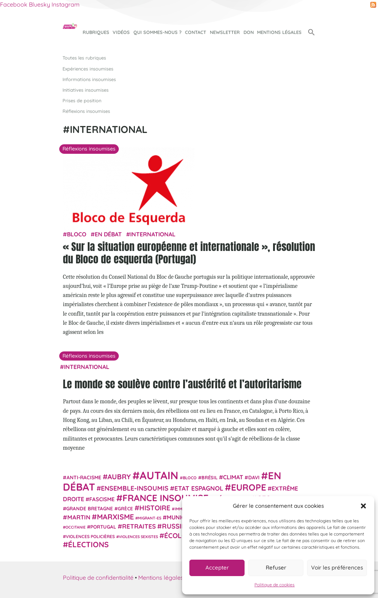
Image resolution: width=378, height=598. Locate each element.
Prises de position (82, 100)
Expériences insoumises (88, 69)
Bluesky (39, 4)
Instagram (66, 4)
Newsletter (225, 32)
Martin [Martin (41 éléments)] (78, 517)
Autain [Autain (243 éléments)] (159, 475)
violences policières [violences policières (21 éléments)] (90, 536)
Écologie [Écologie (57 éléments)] (180, 535)
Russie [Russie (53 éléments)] (173, 526)
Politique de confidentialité (98, 577)
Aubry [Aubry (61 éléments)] (119, 476)
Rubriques (96, 32)
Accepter (217, 567)
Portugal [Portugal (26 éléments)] (103, 527)
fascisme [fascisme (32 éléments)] (102, 499)
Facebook (13, 4)
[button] (363, 506)
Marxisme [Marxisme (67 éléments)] (115, 516)
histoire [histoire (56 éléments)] (154, 507)
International (152, 234)
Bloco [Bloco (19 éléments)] (190, 477)
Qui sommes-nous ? (157, 32)
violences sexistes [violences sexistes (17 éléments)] (138, 536)
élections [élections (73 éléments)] (88, 544)
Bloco (76, 234)
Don (248, 32)
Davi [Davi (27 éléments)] (254, 477)
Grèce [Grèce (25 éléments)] (125, 508)
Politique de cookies (274, 584)
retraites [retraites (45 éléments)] (139, 526)
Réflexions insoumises (86, 111)
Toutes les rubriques (84, 58)
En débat (108, 234)
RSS (373, 5)
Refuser (276, 567)
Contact (195, 32)
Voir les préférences (337, 567)
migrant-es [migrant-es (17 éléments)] (149, 518)
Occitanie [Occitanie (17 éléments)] (75, 527)
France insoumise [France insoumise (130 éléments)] (165, 497)
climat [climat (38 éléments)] (233, 477)
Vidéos (121, 32)
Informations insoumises (89, 79)
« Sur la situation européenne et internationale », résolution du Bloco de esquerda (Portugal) (189, 253)
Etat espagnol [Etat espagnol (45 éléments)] (198, 488)
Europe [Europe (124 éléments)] (248, 487)
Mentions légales (279, 32)
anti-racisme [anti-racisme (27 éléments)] (84, 477)
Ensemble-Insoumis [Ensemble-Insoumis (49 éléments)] (135, 488)
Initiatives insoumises (86, 90)
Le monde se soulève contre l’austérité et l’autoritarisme (182, 384)
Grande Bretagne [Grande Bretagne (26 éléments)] (89, 508)
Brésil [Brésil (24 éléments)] (209, 477)
